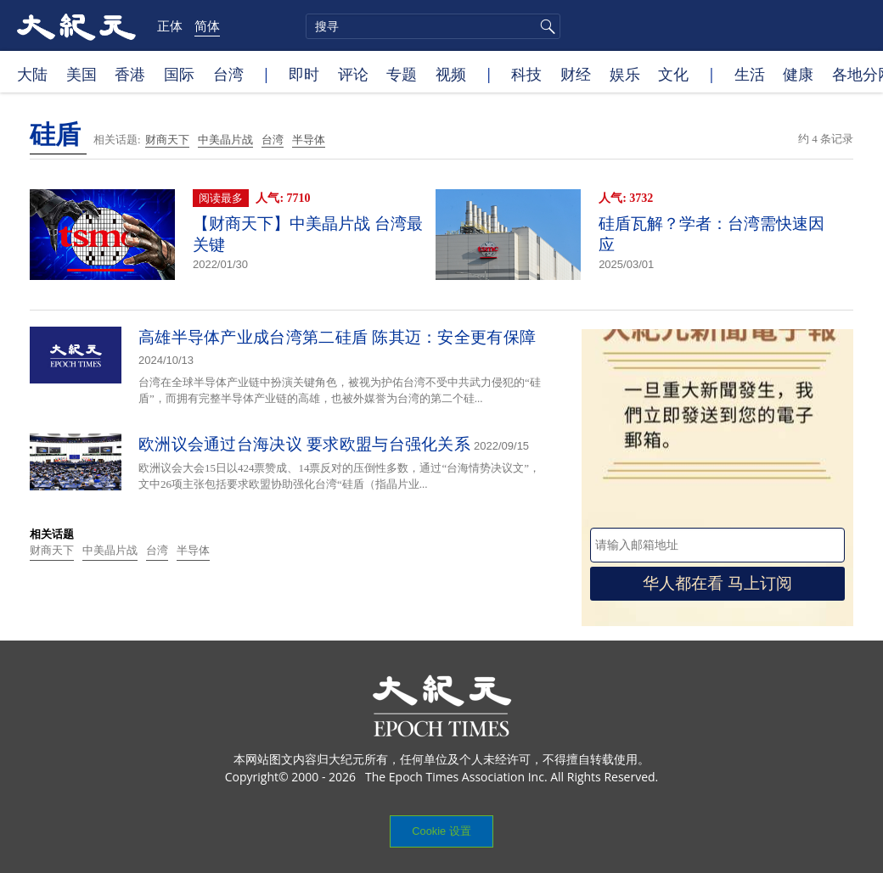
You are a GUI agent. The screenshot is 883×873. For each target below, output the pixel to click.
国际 (179, 74)
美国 (81, 74)
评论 (353, 74)
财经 (575, 74)
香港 (130, 74)
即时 (304, 74)
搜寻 (545, 26)
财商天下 (167, 139)
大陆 (32, 74)
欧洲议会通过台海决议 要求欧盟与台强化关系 (304, 444)
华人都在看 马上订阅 (717, 583)
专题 (401, 74)
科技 (526, 74)
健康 (798, 74)
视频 (451, 74)
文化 (673, 74)
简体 (207, 25)
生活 (749, 74)
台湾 (228, 74)
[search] (433, 26)
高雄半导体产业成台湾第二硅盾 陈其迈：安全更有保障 (337, 337)
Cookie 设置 (441, 831)
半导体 (308, 139)
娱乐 (625, 74)
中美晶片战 (225, 139)
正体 (170, 25)
